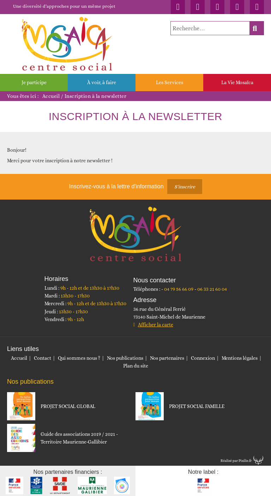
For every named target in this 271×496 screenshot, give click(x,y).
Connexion (203, 358)
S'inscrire (184, 186)
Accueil (51, 96)
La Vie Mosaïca (237, 82)
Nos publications (125, 358)
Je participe (34, 82)
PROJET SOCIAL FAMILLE (196, 406)
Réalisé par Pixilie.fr (236, 461)
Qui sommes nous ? (79, 358)
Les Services (169, 82)
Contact (42, 358)
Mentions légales (240, 358)
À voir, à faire (101, 82)
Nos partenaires (167, 358)
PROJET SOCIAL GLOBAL (68, 406)
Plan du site (135, 366)
